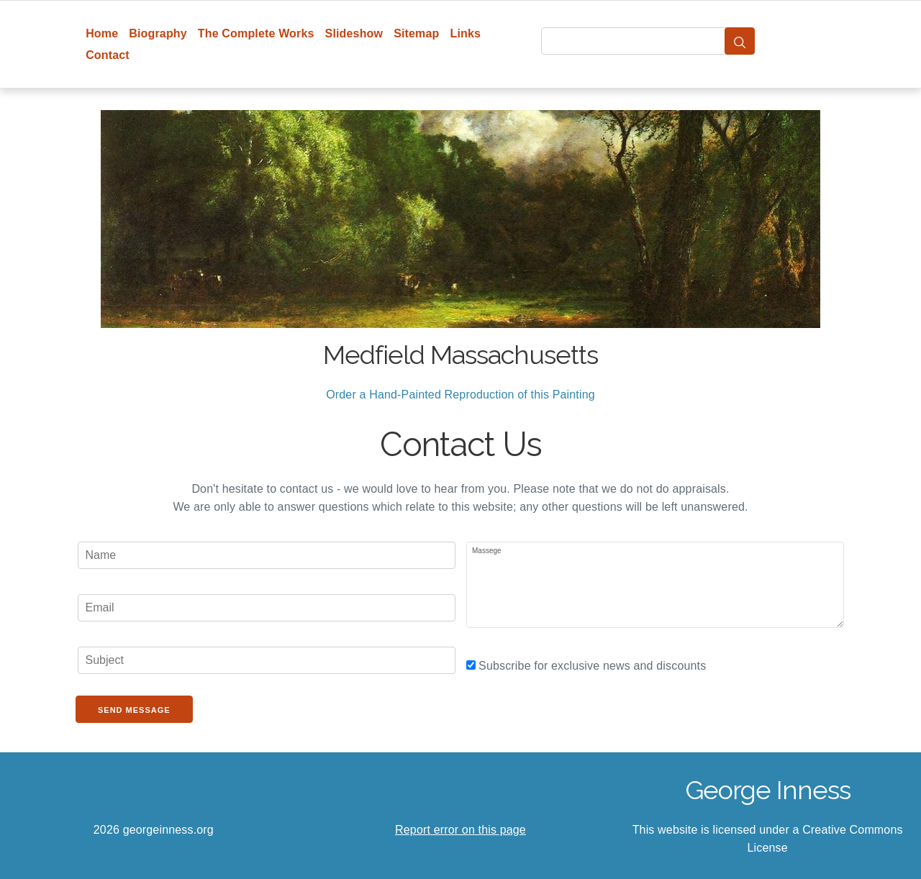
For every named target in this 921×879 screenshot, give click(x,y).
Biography (158, 33)
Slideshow (354, 33)
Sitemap (416, 33)
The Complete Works (256, 33)
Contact (108, 55)
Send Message (134, 710)
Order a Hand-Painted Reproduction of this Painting (460, 394)
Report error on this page (460, 830)
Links (465, 33)
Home (102, 33)
